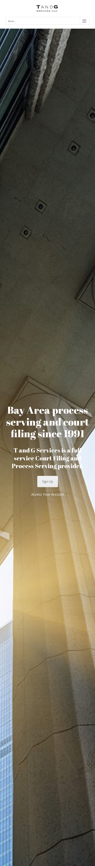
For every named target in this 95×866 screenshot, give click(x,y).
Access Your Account (47, 494)
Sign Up (47, 481)
